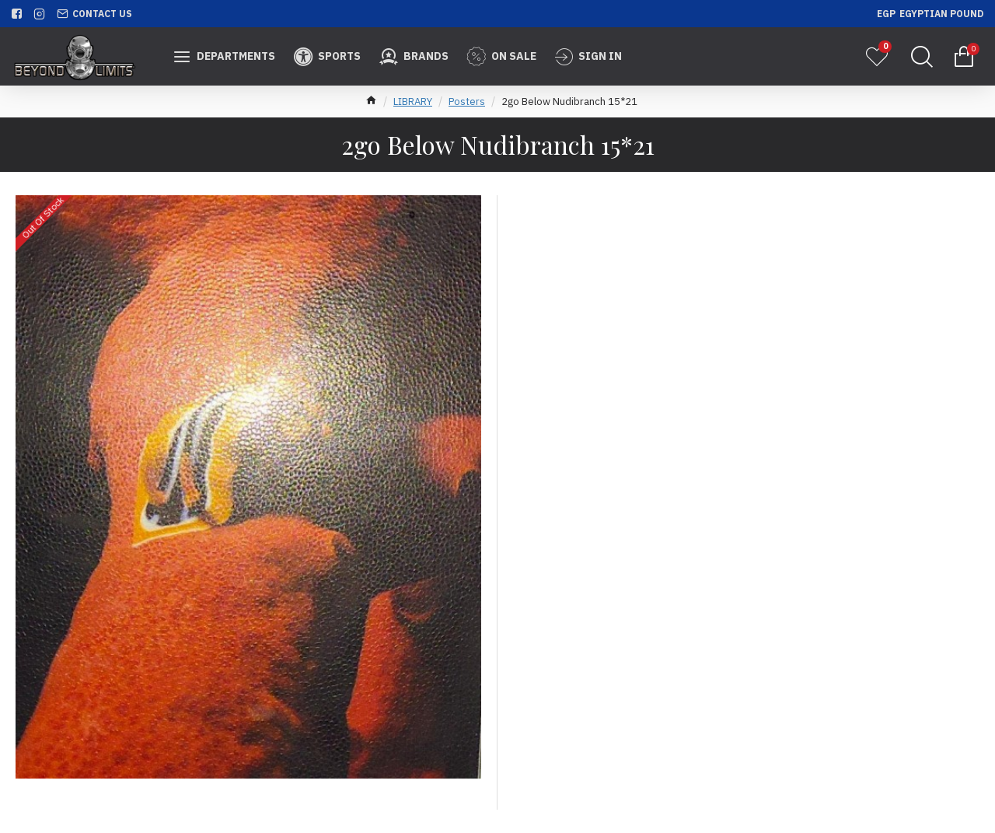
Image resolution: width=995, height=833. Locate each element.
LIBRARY (412, 101)
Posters (467, 101)
